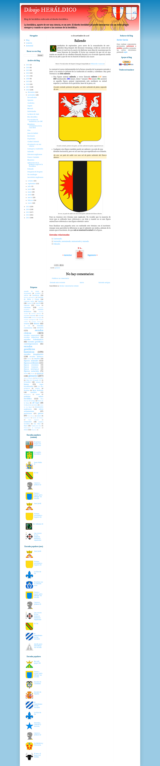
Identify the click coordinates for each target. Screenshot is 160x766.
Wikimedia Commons (97, 64)
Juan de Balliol (32, 133)
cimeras (26, 305)
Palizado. (56, 244)
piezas (40, 413)
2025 (28, 65)
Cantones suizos (29, 301)
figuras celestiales (31, 365)
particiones (28, 413)
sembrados (28, 422)
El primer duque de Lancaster (37, 443)
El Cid (36, 473)
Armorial (29, 46)
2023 (28, 70)
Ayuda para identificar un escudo (38, 645)
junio (30, 189)
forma (26, 373)
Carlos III (30, 303)
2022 (28, 73)
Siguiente (92, 255)
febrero (30, 200)
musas (38, 394)
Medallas (26, 390)
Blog (27, 40)
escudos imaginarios (33, 354)
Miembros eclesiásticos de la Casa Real (34, 126)
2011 (28, 217)
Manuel (30, 108)
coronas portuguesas (30, 319)
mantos (37, 388)
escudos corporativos (32, 335)
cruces (26, 324)
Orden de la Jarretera (31, 405)
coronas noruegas (36, 317)
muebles (34, 392)
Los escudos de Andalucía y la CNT (35, 120)
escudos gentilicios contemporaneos (33, 343)
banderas (35, 295)
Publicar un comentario (60, 278)
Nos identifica (32, 117)
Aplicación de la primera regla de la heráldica (35, 164)
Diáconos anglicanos (34, 154)
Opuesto (30, 100)
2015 (28, 206)
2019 (28, 81)
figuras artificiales (31, 363)
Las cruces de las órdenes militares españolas (38, 536)
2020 (28, 78)
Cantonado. (57, 239)
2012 (28, 215)
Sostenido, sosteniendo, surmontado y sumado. (71, 241)
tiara (25, 426)
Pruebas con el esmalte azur (38, 583)
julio (29, 186)
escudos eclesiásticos (33, 339)
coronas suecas (36, 321)
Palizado (30, 169)
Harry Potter (39, 378)
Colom (38, 305)
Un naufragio (32, 174)
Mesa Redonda (38, 390)
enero (30, 203)
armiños (37, 293)
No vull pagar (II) (37, 662)
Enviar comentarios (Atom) (69, 286)
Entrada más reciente (57, 282)
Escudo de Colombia (37, 682)
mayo (30, 192)
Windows (34, 430)
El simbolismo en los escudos (38, 636)
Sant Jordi (37, 503)
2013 (28, 212)
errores (40, 328)
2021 (28, 76)
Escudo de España (37, 693)
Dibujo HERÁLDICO (50, 10)
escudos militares (36, 356)
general (40, 373)
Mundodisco (27, 394)
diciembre (31, 92)
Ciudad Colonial (33, 141)
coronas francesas (29, 315)
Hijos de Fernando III (33, 380)
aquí (125, 52)
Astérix (26, 295)
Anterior (68, 255)
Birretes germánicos (29, 297)
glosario (57, 268)
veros (26, 430)
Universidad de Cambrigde (32, 427)
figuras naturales (31, 371)
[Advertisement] (33, 252)
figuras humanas (31, 367)
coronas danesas (36, 313)
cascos (38, 303)
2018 (28, 84)
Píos (28, 130)
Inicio (82, 282)
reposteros (27, 417)
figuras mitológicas (31, 369)
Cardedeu (30, 103)
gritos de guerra (28, 378)
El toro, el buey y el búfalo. (37, 755)
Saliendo (30, 151)
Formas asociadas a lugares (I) (38, 515)
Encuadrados (32, 97)
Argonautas (27, 293)
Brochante (31, 136)
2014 (28, 209)
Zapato (29, 106)
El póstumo (31, 139)
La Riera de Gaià (33, 114)
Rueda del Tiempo (38, 417)
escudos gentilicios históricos (29, 349)
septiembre (32, 183)
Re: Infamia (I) (38, 524)
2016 (28, 90)
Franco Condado (33, 157)
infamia (38, 382)
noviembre (32, 95)
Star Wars (37, 424)
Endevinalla (31, 111)
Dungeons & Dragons (35, 172)
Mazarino (30, 160)
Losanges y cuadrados (35, 149)
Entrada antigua (104, 282)
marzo (30, 197)
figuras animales (31, 361)
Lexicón (29, 43)
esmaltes (37, 358)
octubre (31, 181)
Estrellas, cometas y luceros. (37, 724)
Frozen (32, 373)
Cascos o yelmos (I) (37, 484)
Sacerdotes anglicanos (35, 177)
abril (30, 195)
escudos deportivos (31, 337)
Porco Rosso (31, 416)
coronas (27, 307)
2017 (28, 87)
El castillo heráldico (37, 453)
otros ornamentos (33, 410)
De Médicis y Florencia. (38, 744)
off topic (35, 403)
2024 (28, 67)
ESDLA (29, 358)
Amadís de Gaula (31, 291)
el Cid (27, 325)
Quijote (39, 416)
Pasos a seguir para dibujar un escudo (38, 495)
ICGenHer (27, 382)
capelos (40, 301)
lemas (26, 384)
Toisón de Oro (36, 426)
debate (36, 324)
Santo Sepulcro (33, 420)
